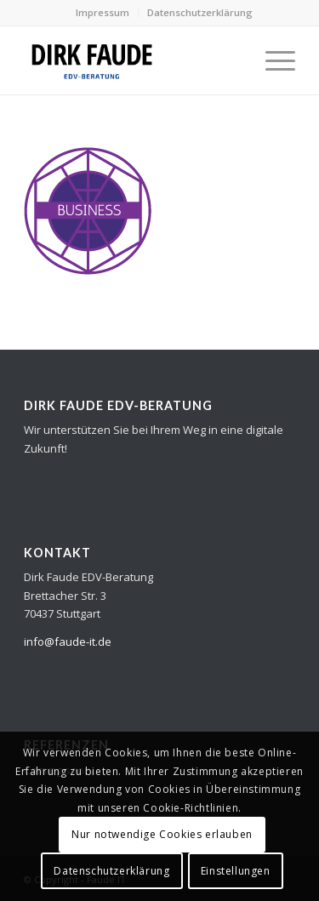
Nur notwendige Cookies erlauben (162, 834)
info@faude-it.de (67, 641)
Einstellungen (236, 871)
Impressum (102, 12)
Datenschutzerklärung (200, 12)
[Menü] (271, 60)
